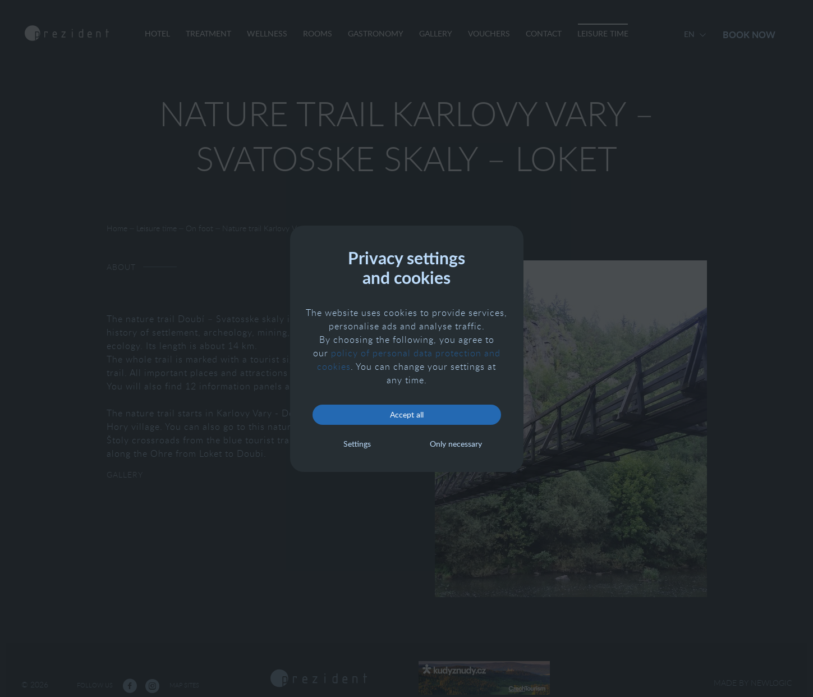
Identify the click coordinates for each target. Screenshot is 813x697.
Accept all (407, 414)
